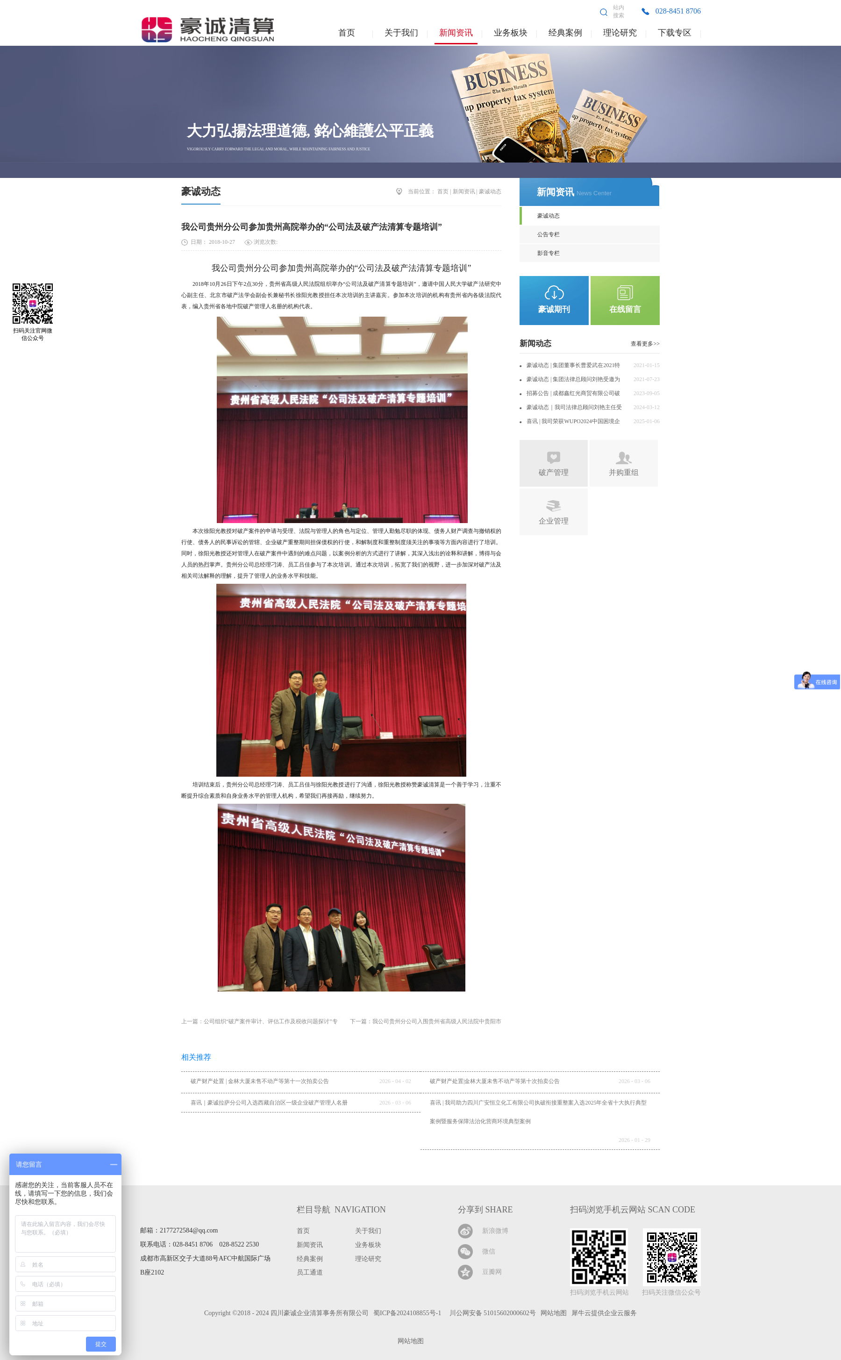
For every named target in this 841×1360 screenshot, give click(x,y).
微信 (488, 1251)
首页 (346, 32)
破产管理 (554, 472)
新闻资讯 (464, 191)
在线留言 (625, 309)
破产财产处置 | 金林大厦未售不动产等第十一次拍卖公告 (260, 1081)
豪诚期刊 (554, 309)
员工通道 (310, 1272)
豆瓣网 (492, 1271)
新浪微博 (495, 1230)
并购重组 (624, 472)
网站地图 (409, 1341)
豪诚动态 (201, 191)
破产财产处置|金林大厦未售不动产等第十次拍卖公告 (495, 1081)
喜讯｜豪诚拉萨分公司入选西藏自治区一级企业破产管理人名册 (269, 1102)
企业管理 (554, 521)
